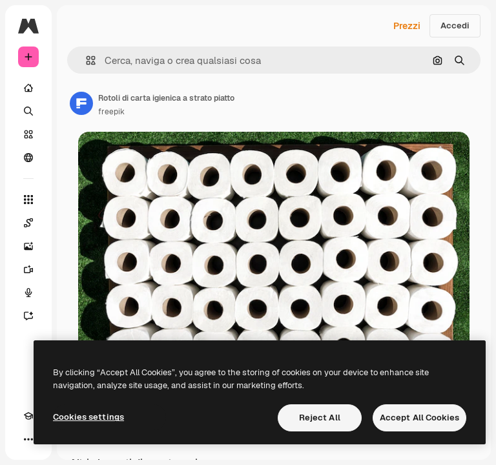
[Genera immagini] (28, 246)
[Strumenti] (28, 199)
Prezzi (406, 26)
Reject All (319, 417)
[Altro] (28, 439)
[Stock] (28, 134)
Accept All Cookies (419, 417)
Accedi (455, 25)
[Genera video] (28, 269)
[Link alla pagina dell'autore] (81, 103)
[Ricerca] (28, 111)
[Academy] (28, 416)
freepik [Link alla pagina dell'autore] (111, 112)
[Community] (28, 157)
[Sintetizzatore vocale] (28, 292)
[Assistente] (28, 315)
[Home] (28, 88)
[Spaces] (28, 222)
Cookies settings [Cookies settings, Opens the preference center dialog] (88, 416)
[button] (85, 60)
